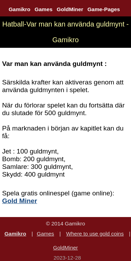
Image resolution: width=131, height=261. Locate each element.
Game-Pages (103, 9)
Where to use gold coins (95, 234)
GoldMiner (70, 9)
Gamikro (19, 9)
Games (43, 9)
